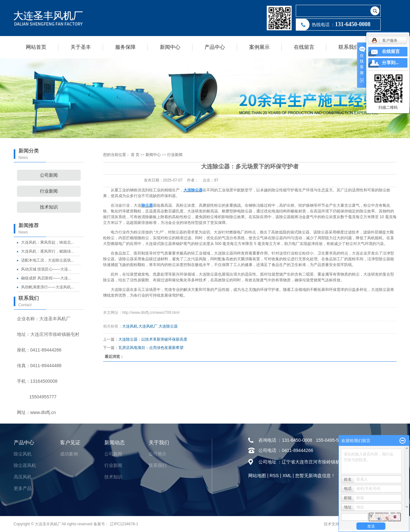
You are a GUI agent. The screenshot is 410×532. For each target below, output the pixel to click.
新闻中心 (170, 47)
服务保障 (125, 47)
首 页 (135, 154)
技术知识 (49, 207)
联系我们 (349, 47)
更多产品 (23, 488)
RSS (274, 475)
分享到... (390, 62)
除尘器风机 (25, 465)
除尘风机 (23, 453)
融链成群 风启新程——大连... (46, 278)
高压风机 (23, 476)
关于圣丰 (81, 47)
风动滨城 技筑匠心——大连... (46, 269)
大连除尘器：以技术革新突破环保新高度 (152, 339)
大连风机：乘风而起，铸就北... (47, 242)
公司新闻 (49, 175)
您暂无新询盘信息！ (315, 475)
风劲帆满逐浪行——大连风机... (47, 287)
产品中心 (215, 47)
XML (286, 475)
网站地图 (257, 475)
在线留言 (304, 47)
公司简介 (158, 453)
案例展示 (259, 47)
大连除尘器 (168, 326)
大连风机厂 (148, 326)
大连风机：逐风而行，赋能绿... (47, 251)
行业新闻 (49, 191)
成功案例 (69, 453)
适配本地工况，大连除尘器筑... (47, 260)
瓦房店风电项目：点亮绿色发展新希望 (150, 347)
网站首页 (36, 47)
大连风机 (130, 326)
